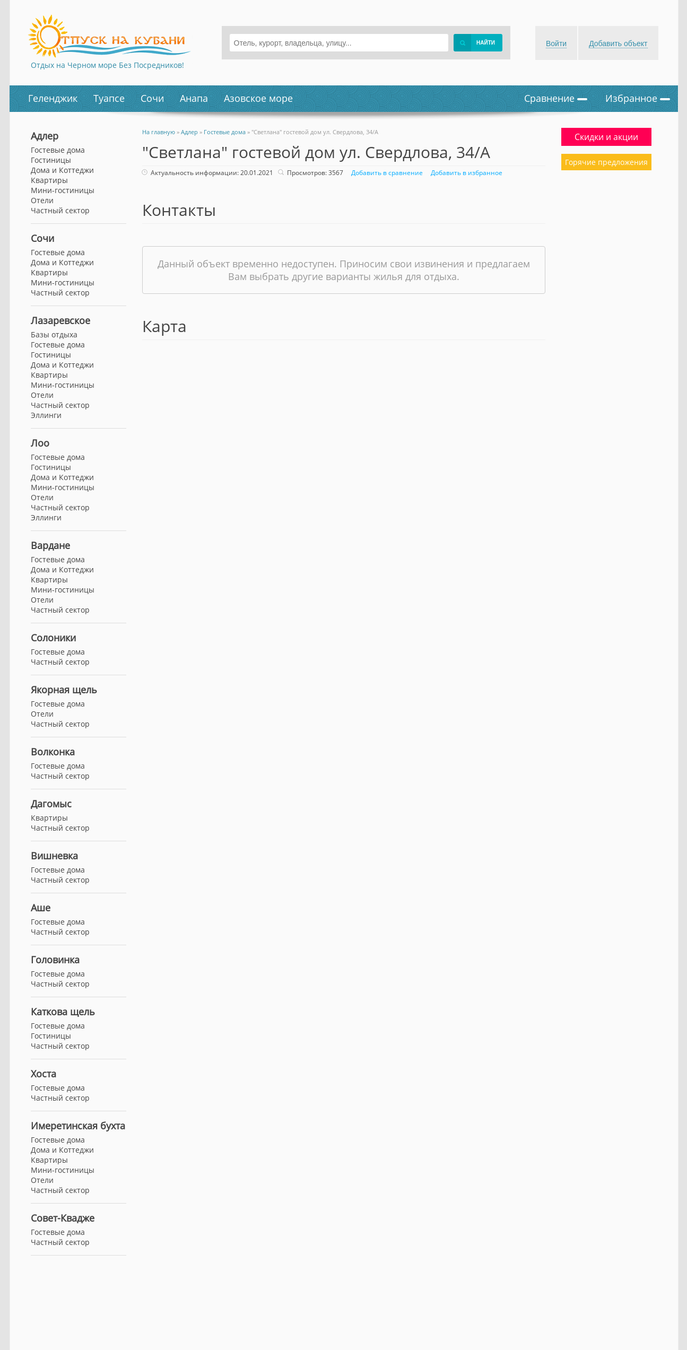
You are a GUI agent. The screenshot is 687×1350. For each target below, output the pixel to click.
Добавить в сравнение (386, 172)
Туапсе (109, 98)
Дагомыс (51, 803)
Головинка (55, 959)
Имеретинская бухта (78, 1125)
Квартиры (49, 272)
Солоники (53, 637)
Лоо (40, 443)
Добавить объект (618, 43)
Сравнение (555, 98)
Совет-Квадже (62, 1218)
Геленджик (52, 98)
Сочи (152, 98)
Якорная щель (64, 689)
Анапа (194, 98)
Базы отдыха (54, 334)
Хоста (43, 1073)
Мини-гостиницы (62, 282)
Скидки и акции (606, 137)
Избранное (637, 98)
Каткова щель (63, 1011)
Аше (40, 907)
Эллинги (46, 415)
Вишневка (54, 855)
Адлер (44, 135)
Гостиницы (51, 160)
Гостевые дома (58, 252)
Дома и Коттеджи (62, 262)
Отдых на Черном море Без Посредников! (107, 65)
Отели (42, 200)
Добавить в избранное (465, 172)
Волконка (53, 751)
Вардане (50, 545)
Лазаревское (60, 320)
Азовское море (258, 98)
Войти (556, 43)
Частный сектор (60, 293)
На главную (158, 132)
